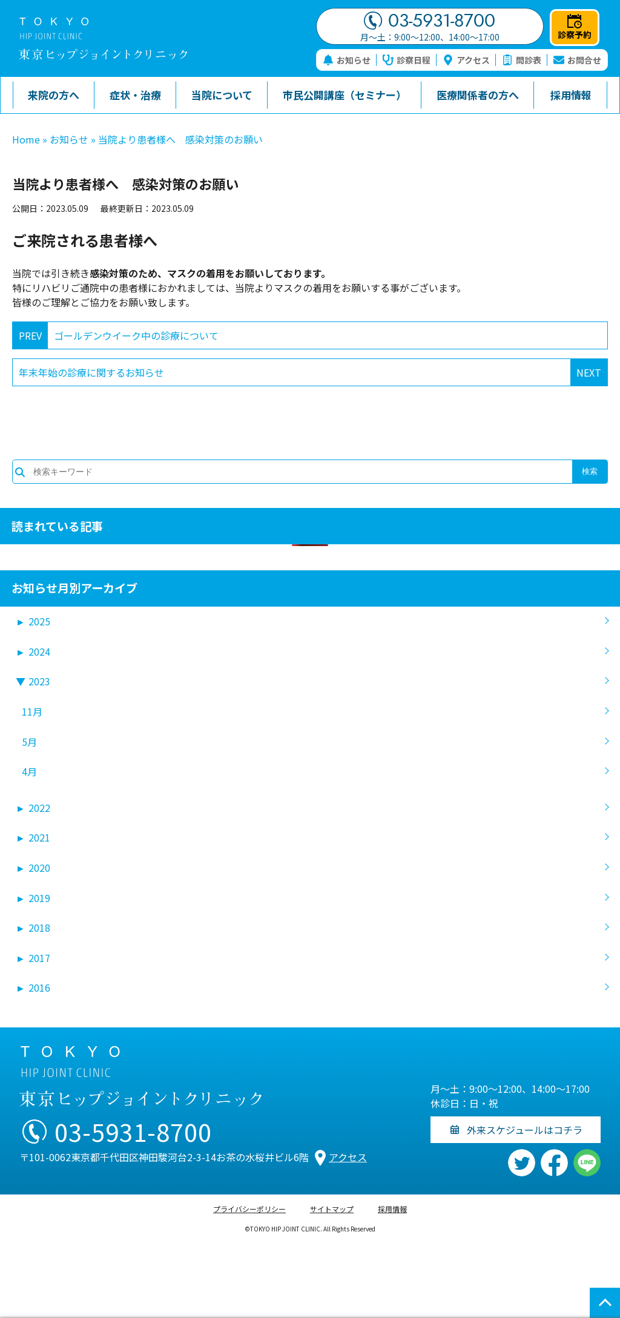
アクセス (466, 60)
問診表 (521, 60)
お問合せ (577, 60)
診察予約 (575, 27)
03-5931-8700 (429, 21)
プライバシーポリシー (249, 1209)
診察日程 (406, 60)
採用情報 (392, 1209)
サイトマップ (332, 1209)
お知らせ (347, 60)
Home (26, 139)
